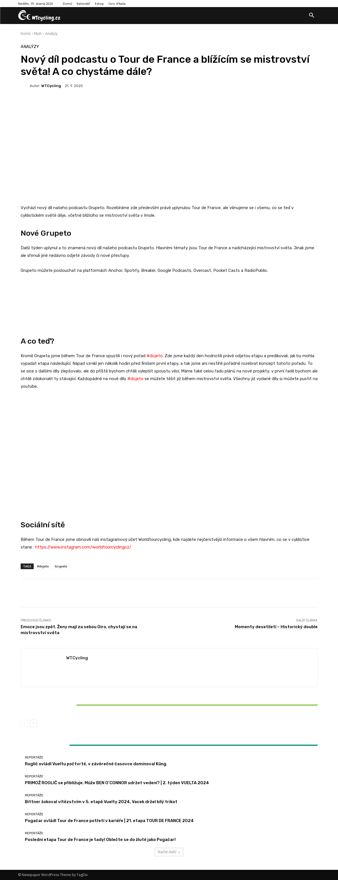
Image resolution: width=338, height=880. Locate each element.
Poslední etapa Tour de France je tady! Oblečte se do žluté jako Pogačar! (100, 839)
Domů (26, 33)
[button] (311, 15)
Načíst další (169, 851)
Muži (38, 33)
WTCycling (51, 86)
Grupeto (61, 566)
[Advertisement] (169, 139)
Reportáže (68, 695)
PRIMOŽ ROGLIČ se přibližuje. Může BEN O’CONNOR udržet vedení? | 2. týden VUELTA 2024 (117, 782)
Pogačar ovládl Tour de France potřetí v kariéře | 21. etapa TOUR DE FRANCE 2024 (109, 820)
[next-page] (33, 723)
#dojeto (135, 378)
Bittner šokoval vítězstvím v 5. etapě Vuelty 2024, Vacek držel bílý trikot (70, 705)
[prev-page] (24, 723)
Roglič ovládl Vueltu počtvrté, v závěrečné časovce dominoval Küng (95, 763)
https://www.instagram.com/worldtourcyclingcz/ (83, 547)
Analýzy (51, 33)
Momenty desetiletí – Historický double (276, 626)
